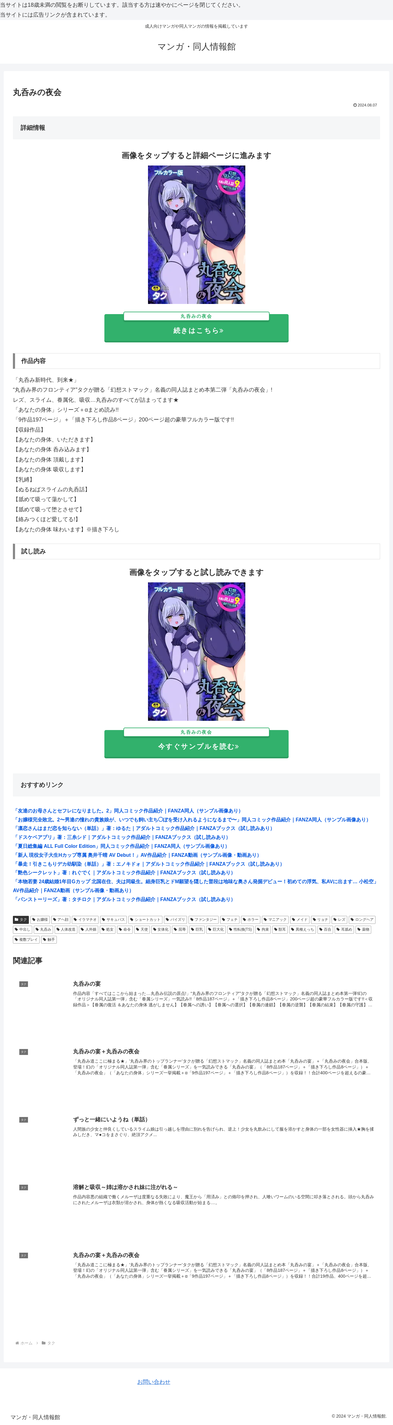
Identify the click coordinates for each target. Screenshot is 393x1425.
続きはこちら (196, 324)
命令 (125, 929)
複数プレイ (26, 939)
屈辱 (180, 929)
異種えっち (302, 929)
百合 (325, 929)
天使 (142, 929)
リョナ (321, 919)
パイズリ (175, 919)
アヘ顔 (61, 919)
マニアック (275, 919)
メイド (300, 919)
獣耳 (280, 929)
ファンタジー (203, 919)
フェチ (230, 919)
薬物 (363, 929)
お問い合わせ (153, 1382)
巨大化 (216, 929)
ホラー (251, 919)
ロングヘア (362, 919)
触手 (49, 939)
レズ (339, 919)
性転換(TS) (240, 929)
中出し (22, 929)
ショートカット (145, 919)
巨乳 (197, 929)
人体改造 (66, 929)
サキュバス (113, 919)
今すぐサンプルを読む (196, 740)
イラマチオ (85, 919)
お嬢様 (40, 919)
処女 (108, 929)
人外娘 (88, 929)
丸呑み (43, 929)
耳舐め (344, 929)
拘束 (263, 929)
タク (21, 919)
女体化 (161, 929)
